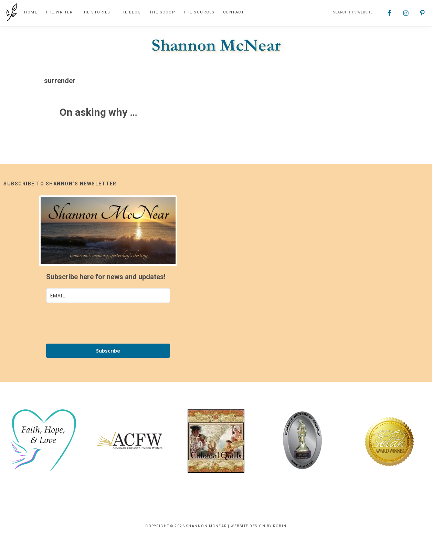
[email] (108, 295)
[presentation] (98, 323)
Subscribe (108, 350)
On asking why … (98, 112)
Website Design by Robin (259, 526)
